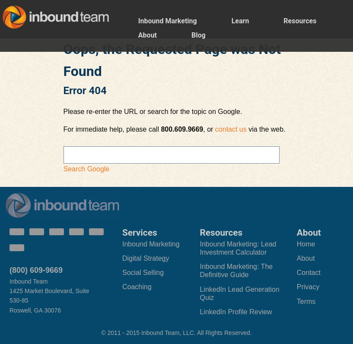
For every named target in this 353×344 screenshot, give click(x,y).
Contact (309, 272)
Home (306, 244)
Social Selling (143, 272)
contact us (231, 129)
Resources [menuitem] (299, 21)
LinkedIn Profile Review (236, 312)
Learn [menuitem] (240, 21)
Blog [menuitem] (198, 35)
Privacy (308, 286)
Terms (306, 301)
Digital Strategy (145, 258)
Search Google (87, 169)
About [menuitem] (147, 35)
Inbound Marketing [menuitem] (167, 21)
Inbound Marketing (151, 244)
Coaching (137, 286)
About (306, 258)
